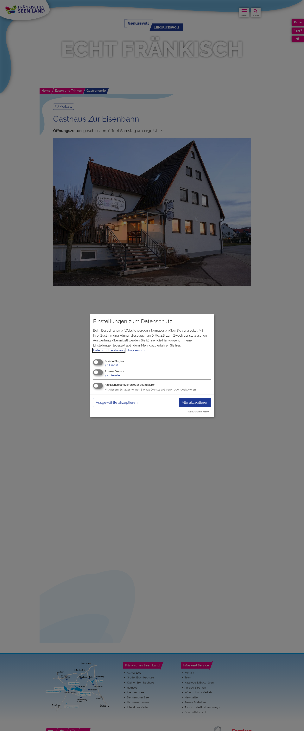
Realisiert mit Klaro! (198, 411)
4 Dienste (112, 375)
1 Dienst (111, 365)
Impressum (136, 350)
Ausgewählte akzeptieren (116, 402)
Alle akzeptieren (195, 402)
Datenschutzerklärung (109, 350)
